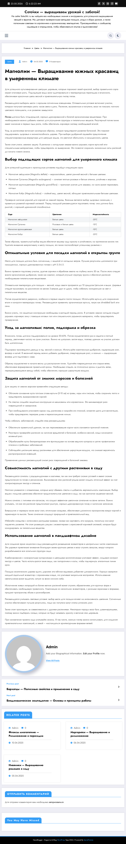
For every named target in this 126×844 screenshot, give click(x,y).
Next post (11, 695)
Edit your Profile (91, 653)
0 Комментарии (55, 61)
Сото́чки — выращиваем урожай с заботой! (62, 11)
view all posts (53, 660)
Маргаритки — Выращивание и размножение (90, 733)
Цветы (9, 61)
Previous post (13, 684)
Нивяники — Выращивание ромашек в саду (26, 766)
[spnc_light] (118, 35)
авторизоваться (56, 801)
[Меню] (6, 35)
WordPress (61, 839)
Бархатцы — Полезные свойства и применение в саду (39, 689)
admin (24, 61)
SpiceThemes (88, 839)
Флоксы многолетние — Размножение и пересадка (26, 733)
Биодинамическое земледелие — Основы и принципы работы (44, 700)
